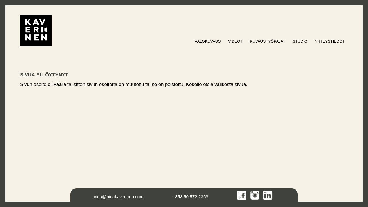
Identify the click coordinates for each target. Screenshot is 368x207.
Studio (300, 41)
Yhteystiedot (330, 41)
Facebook (242, 196)
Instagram (255, 196)
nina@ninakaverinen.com (118, 196)
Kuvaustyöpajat (267, 41)
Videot (235, 41)
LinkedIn (268, 196)
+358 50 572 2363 (190, 196)
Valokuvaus (208, 41)
